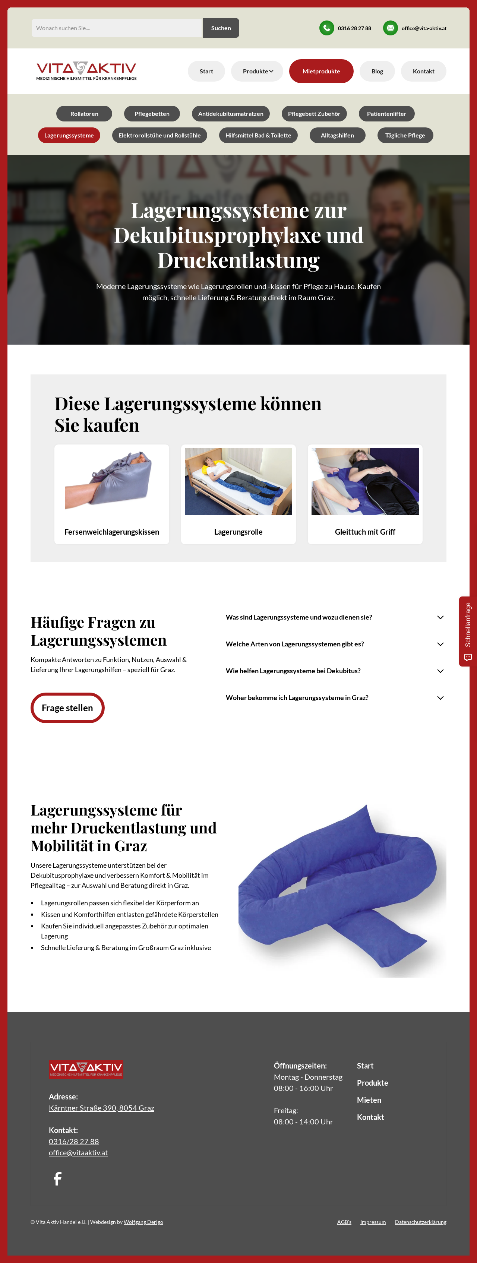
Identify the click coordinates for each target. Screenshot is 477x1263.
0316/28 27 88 (74, 1141)
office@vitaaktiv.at (78, 1152)
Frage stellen (67, 707)
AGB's (344, 1222)
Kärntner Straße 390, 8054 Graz (101, 1107)
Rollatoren (84, 113)
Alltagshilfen (337, 135)
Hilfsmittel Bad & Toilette (258, 135)
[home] (86, 71)
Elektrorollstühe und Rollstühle (160, 135)
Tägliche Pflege (405, 135)
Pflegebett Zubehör (314, 113)
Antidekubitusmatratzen (230, 113)
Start (206, 71)
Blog (377, 71)
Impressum (373, 1222)
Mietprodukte (321, 71)
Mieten (369, 1099)
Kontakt (424, 71)
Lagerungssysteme (69, 135)
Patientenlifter (387, 113)
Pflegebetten (152, 113)
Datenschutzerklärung (420, 1222)
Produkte (372, 1082)
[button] (257, 71)
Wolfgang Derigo (143, 1222)
